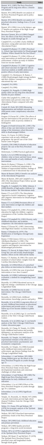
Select (40, 8)
